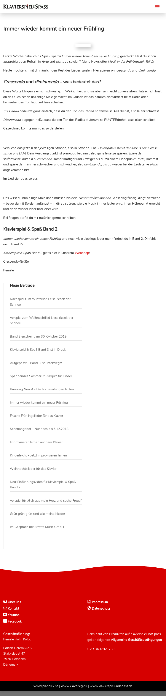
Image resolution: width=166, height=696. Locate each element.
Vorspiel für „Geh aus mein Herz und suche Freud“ (46, 505)
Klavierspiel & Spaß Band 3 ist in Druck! (38, 354)
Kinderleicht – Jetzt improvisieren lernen (38, 460)
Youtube (13, 620)
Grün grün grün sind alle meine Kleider (37, 518)
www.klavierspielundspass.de (111, 691)
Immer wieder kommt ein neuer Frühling (39, 407)
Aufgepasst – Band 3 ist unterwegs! (36, 368)
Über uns (14, 607)
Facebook (14, 626)
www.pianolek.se (46, 691)
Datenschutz (100, 613)
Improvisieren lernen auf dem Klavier (36, 447)
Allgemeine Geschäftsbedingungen (136, 644)
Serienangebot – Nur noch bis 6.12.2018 (39, 433)
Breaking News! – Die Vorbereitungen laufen (42, 394)
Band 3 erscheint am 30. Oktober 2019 (38, 341)
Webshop (82, 257)
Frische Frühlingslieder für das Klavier (36, 420)
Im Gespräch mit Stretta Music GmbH (37, 531)
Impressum (99, 607)
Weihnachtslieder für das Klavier (33, 473)
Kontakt (13, 613)
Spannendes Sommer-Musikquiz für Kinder (41, 381)
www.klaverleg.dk (74, 691)
